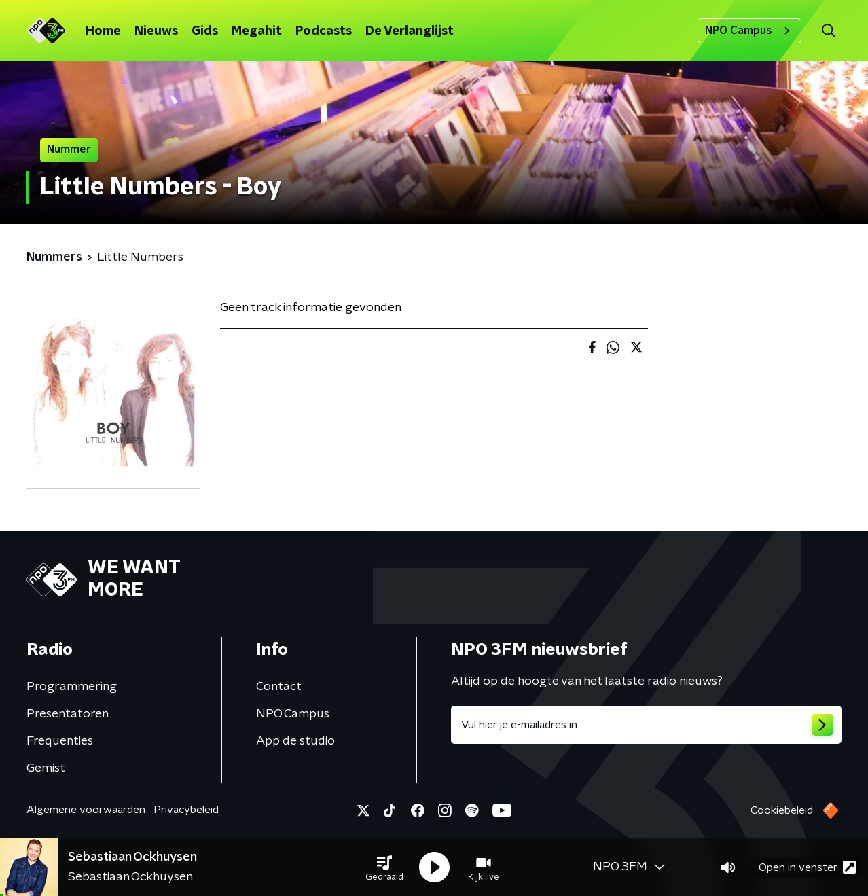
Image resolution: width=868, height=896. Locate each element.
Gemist (45, 768)
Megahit (257, 31)
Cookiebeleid (782, 810)
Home (103, 31)
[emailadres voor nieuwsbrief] (646, 725)
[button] (384, 867)
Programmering (71, 687)
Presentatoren (67, 714)
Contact (279, 687)
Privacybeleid (186, 809)
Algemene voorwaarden (85, 809)
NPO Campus (749, 30)
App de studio (295, 741)
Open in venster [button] (807, 867)
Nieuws (156, 31)
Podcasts (323, 31)
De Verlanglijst (409, 31)
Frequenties (59, 741)
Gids (205, 31)
